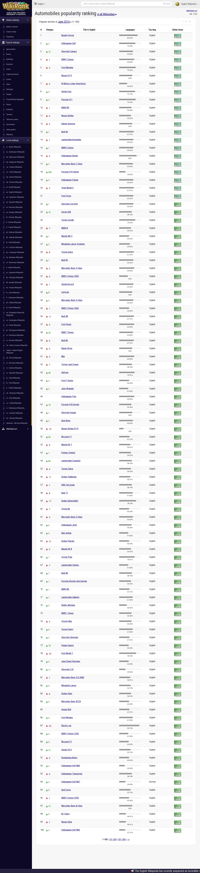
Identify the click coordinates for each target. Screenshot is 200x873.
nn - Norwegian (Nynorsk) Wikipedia (15, 313)
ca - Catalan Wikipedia (14, 167)
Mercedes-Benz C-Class (71, 163)
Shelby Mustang (68, 605)
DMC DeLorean (68, 485)
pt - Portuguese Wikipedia (15, 330)
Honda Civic (66, 91)
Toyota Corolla (67, 220)
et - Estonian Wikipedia (14, 207)
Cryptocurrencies (12, 74)
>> (129, 839)
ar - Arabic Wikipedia (13, 147)
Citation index (11, 32)
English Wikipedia (186, 4)
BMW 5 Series (67, 147)
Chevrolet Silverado (69, 637)
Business (9, 64)
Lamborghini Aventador (71, 139)
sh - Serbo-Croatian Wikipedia (17, 345)
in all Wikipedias (107, 14)
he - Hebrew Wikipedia (14, 237)
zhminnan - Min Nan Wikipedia (17, 423)
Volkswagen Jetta (69, 525)
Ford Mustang (67, 67)
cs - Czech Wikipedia (13, 172)
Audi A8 (64, 573)
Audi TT (64, 493)
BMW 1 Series (67, 613)
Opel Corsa (66, 790)
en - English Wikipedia (14, 192)
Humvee (64, 372)
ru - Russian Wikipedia (14, 340)
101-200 (113, 839)
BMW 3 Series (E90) (70, 276)
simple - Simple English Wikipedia (14, 351)
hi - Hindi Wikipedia (13, 242)
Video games (11, 129)
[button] (184, 21)
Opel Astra (65, 420)
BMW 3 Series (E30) (70, 798)
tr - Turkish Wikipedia (13, 388)
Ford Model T (67, 653)
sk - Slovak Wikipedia (14, 358)
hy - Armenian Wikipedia (14, 257)
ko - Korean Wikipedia (14, 288)
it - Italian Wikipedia (13, 267)
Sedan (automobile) (69, 500)
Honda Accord (67, 284)
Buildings (9, 59)
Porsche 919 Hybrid (70, 172)
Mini (63, 356)
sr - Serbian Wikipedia (14, 368)
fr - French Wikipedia (13, 227)
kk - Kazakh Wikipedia (14, 282)
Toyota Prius (66, 557)
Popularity (10, 37)
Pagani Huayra (67, 645)
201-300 (122, 839)
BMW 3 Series (67, 59)
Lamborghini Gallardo (70, 597)
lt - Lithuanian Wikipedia (14, 298)
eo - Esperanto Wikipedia (15, 197)
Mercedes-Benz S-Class (71, 300)
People (8, 94)
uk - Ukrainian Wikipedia (14, 393)
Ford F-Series (67, 380)
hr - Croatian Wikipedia (14, 247)
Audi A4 (64, 131)
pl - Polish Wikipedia (13, 325)
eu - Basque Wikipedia (14, 212)
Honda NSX (66, 709)
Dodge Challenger (69, 476)
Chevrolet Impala (68, 412)
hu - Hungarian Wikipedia (15, 252)
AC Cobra (65, 814)
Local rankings (15, 140)
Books (8, 54)
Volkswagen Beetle (69, 155)
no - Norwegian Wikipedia (15, 320)
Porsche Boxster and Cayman (74, 581)
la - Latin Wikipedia (13, 293)
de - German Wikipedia (14, 182)
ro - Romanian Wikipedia (14, 335)
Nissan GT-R (66, 75)
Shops (8, 104)
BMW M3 (65, 107)
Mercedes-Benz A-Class (71, 805)
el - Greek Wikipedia (13, 187)
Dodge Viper (66, 693)
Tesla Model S (67, 187)
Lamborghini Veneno (70, 565)
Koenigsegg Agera (69, 757)
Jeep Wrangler (67, 388)
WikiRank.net (16, 429)
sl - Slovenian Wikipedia (14, 363)
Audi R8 (64, 316)
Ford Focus (66, 196)
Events (8, 79)
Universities (10, 124)
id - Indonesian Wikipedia (15, 262)
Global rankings (15, 20)
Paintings (9, 89)
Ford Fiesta (66, 324)
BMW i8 (64, 228)
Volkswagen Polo (68, 396)
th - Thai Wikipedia (12, 383)
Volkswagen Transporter (71, 773)
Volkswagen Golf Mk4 (70, 765)
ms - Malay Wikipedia (13, 302)
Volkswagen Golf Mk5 (70, 830)
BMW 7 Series (67, 332)
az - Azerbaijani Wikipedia (15, 152)
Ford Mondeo (67, 717)
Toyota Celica (67, 468)
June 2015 (64, 21)
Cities (8, 69)
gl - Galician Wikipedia (14, 232)
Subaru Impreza (68, 123)
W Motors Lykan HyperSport (73, 83)
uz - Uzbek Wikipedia (13, 403)
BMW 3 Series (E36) (70, 733)
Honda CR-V (66, 749)
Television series (12, 119)
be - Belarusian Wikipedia (15, 157)
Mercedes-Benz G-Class (71, 517)
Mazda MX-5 (66, 236)
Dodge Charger (67, 541)
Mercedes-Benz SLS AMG (72, 677)
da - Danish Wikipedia (14, 177)
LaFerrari (65, 292)
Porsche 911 (66, 99)
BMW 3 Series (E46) (70, 308)
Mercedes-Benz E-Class (71, 268)
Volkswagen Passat (69, 180)
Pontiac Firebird (68, 452)
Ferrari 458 (66, 212)
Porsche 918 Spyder (70, 404)
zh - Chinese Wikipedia (14, 418)
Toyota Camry (67, 629)
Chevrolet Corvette (69, 204)
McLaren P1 (66, 741)
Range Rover (66, 348)
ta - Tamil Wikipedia (13, 378)
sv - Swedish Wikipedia (14, 373)
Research (167, 4)
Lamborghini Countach (70, 460)
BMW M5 (65, 589)
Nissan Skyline (67, 115)
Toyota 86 (65, 509)
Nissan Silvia (66, 822)
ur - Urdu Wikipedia (13, 398)
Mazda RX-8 (66, 549)
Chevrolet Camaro (69, 51)
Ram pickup (66, 533)
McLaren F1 (66, 436)
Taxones (9, 114)
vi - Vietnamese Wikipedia (15, 408)
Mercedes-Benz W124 (71, 701)
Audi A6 (64, 340)
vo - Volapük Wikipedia (14, 413)
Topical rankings (15, 42)
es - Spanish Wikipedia (14, 202)
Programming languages (15, 99)
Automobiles (10, 49)
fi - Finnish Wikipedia (13, 222)
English (40, 3)
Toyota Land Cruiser (70, 364)
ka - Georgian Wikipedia (14, 277)
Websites (9, 134)
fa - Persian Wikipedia (14, 217)
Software (9, 109)
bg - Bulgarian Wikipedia (15, 162)
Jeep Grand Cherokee (70, 661)
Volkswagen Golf (68, 43)
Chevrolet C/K (67, 669)
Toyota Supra (67, 252)
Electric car (66, 725)
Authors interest (12, 27)
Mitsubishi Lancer (68, 685)
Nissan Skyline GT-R (69, 428)
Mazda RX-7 (66, 444)
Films (8, 84)
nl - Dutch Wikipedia (13, 307)
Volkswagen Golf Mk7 (70, 781)
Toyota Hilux (66, 621)
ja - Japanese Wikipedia (14, 272)
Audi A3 (64, 260)
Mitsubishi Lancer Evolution (73, 244)
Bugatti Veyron (67, 35)
